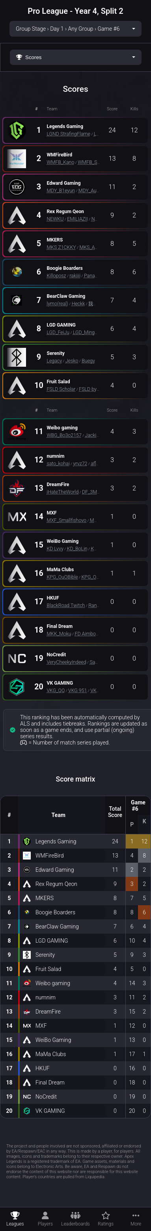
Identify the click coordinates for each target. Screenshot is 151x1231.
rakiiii (74, 276)
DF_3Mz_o (93, 492)
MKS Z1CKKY (61, 247)
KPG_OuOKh (94, 577)
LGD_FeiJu (58, 332)
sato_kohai (58, 463)
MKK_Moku (59, 634)
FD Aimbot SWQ (92, 634)
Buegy (88, 361)
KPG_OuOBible (62, 577)
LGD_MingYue (88, 332)
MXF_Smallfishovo (66, 520)
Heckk (78, 303)
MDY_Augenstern (97, 190)
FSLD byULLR (93, 389)
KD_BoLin (77, 548)
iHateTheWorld (62, 492)
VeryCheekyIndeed (66, 662)
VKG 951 (77, 690)
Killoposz (56, 276)
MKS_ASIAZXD (95, 247)
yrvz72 (80, 463)
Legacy (54, 361)
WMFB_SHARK (94, 162)
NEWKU (55, 219)
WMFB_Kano (60, 162)
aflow (97, 463)
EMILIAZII (77, 219)
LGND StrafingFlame (68, 134)
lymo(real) (57, 303)
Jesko (71, 361)
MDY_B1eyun (61, 190)
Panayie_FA (96, 276)
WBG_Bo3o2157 (64, 435)
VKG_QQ (56, 690)
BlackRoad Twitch (66, 605)
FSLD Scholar (61, 389)
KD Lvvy (55, 548)
